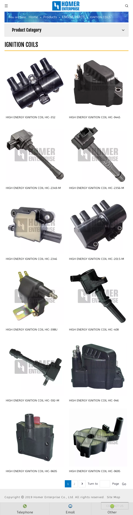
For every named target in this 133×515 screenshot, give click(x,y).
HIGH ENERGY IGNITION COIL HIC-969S (94, 471)
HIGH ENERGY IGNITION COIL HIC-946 (94, 400)
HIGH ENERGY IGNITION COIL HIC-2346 (31, 259)
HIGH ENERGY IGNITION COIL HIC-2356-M (96, 188)
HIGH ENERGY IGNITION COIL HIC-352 (30, 117)
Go (124, 484)
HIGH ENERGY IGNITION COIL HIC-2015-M (96, 259)
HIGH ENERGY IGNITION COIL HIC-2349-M (33, 188)
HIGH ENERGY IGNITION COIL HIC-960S (31, 471)
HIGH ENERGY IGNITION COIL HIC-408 (94, 329)
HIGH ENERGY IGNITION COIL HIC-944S (94, 117)
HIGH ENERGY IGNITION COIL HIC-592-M (32, 400)
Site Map (113, 497)
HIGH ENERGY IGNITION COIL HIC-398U (31, 329)
